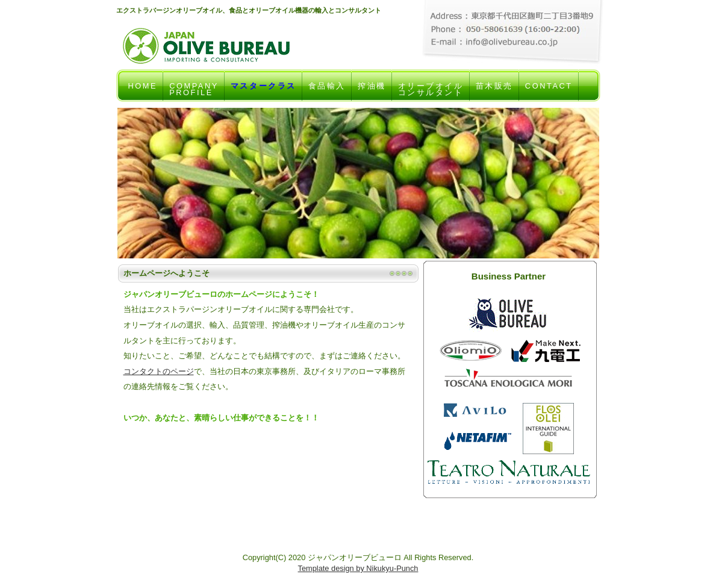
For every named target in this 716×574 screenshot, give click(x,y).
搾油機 (372, 91)
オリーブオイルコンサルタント (431, 91)
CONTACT (549, 91)
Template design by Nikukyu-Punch (358, 568)
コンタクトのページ (158, 371)
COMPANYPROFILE (194, 91)
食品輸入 (327, 91)
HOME (143, 91)
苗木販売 (494, 91)
